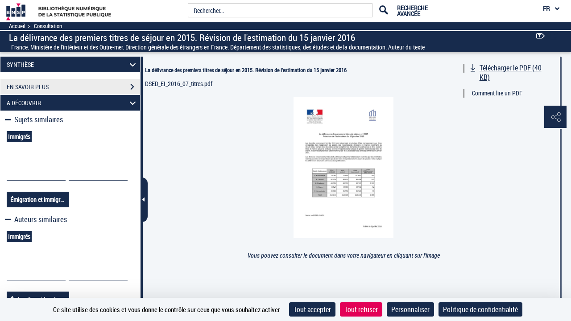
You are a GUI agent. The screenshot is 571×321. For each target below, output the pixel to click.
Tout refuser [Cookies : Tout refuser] (361, 309)
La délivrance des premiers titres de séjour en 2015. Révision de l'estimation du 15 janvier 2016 (246, 70)
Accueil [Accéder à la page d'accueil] (17, 26)
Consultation (48, 26)
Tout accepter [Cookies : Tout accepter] (312, 309)
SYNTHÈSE (73, 64)
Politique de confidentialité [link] (480, 309)
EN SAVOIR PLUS (73, 87)
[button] (555, 117)
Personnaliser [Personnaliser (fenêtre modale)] (410, 309)
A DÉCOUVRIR (73, 103)
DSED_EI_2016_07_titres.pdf (178, 83)
